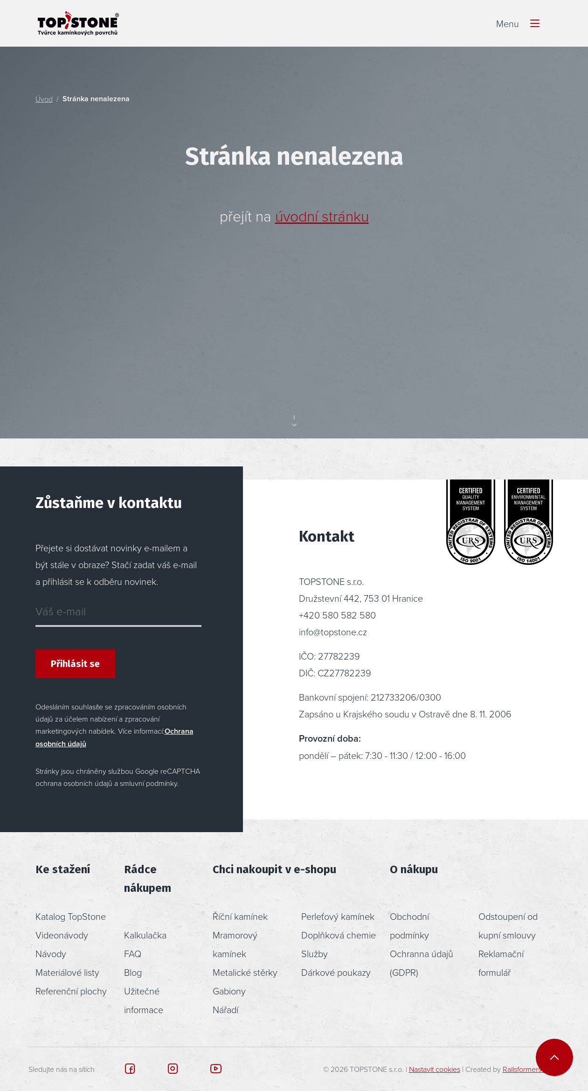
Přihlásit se (75, 663)
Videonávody (61, 934)
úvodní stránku (322, 215)
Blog (133, 972)
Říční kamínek (240, 916)
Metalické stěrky (245, 972)
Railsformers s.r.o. (530, 1069)
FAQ (132, 953)
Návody (50, 953)
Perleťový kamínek (337, 916)
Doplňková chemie (338, 934)
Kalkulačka (145, 934)
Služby (314, 953)
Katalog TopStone (70, 916)
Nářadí (225, 1009)
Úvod (44, 99)
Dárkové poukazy (336, 972)
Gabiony (229, 990)
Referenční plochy (71, 990)
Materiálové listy (67, 972)
